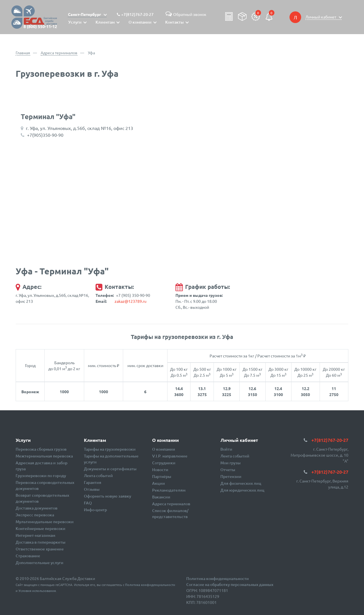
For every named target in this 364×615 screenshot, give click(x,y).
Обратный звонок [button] (185, 14)
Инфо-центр (95, 509)
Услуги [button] (75, 22)
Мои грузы (230, 462)
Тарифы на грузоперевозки (110, 449)
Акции (158, 483)
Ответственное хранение (40, 549)
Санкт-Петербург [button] (85, 14)
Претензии (230, 476)
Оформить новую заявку (107, 496)
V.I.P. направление (169, 456)
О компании (163, 449)
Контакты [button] (174, 22)
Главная (23, 52)
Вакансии (161, 497)
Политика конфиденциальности (150, 584)
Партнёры (161, 476)
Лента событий (98, 475)
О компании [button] (140, 22)
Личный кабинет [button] (321, 16)
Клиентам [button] (105, 22)
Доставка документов (36, 508)
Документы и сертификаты (110, 468)
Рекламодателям (168, 490)
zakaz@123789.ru (130, 301)
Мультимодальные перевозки (45, 521)
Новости (160, 469)
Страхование (28, 555)
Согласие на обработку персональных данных (229, 584)
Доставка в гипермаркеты (40, 542)
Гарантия (92, 482)
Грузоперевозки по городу (41, 475)
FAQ (88, 503)
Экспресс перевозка (35, 514)
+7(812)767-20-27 (137, 14)
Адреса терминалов (59, 52)
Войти (226, 449)
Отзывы (92, 489)
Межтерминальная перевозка (44, 456)
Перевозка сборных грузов (41, 449)
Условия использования (37, 590)
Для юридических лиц (242, 490)
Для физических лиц (240, 483)
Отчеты (227, 469)
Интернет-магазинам (35, 535)
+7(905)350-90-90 (45, 135)
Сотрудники (163, 462)
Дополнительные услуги (39, 562)
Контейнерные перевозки (40, 528)
